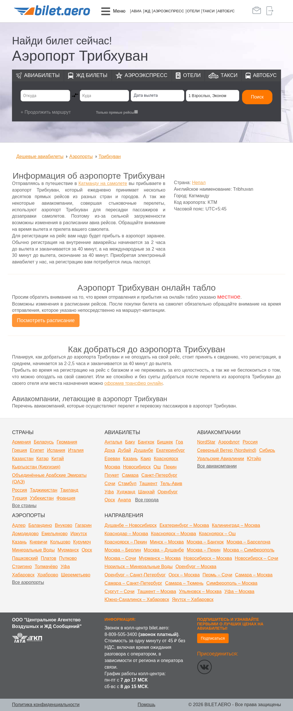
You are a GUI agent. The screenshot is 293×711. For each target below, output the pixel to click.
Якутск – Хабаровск (192, 599)
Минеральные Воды (33, 549)
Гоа (179, 442)
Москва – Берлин (122, 549)
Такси (209, 11)
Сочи (109, 483)
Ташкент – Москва (156, 591)
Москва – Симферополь (248, 549)
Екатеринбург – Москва (184, 525)
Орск (109, 499)
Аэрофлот (229, 442)
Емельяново (54, 533)
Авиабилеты (42, 75)
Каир (145, 458)
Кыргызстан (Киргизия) (36, 466)
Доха (109, 450)
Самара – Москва (254, 574)
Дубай (124, 450)
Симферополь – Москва (232, 583)
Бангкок (146, 442)
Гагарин (83, 525)
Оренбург (168, 491)
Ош (157, 466)
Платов (48, 558)
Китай (58, 458)
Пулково (68, 558)
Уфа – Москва (239, 591)
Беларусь (44, 442)
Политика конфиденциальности (46, 704)
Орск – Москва (184, 574)
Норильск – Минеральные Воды (138, 566)
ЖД (147, 11)
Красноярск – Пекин (125, 541)
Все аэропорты (28, 582)
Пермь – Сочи (217, 574)
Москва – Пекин (204, 549)
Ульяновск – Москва (200, 591)
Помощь (146, 704)
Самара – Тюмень (184, 583)
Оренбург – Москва (195, 566)
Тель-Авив (171, 483)
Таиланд (69, 490)
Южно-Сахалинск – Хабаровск (136, 599)
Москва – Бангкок (205, 541)
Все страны (24, 505)
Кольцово (60, 541)
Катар (42, 458)
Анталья (113, 442)
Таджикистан (43, 490)
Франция (65, 498)
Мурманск (68, 549)
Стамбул (127, 483)
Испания (56, 450)
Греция (19, 450)
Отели (193, 11)
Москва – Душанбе (164, 549)
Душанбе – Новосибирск (130, 525)
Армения (21, 442)
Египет (37, 450)
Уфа (109, 491)
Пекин (170, 466)
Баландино (40, 525)
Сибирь (267, 450)
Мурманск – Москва (160, 558)
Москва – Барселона (248, 541)
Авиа (136, 11)
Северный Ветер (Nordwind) (226, 450)
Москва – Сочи (120, 558)
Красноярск (166, 458)
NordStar (206, 442)
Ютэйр (254, 458)
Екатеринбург (170, 450)
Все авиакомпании (217, 466)
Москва (112, 466)
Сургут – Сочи (119, 591)
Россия (19, 490)
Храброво (47, 574)
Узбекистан (42, 498)
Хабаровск (23, 574)
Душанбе (143, 450)
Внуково (63, 525)
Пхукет (111, 475)
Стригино (22, 566)
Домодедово (25, 533)
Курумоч (82, 541)
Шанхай (146, 491)
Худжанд (126, 491)
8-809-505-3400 (120, 634)
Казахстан (22, 458)
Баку (130, 442)
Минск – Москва (167, 541)
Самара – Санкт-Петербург (133, 583)
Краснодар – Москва (126, 533)
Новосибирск (137, 466)
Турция (19, 498)
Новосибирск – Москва (208, 558)
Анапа (124, 499)
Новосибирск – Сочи (256, 558)
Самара (130, 475)
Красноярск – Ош (217, 533)
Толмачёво (46, 566)
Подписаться (213, 638)
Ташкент (148, 483)
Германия (67, 442)
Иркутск (78, 533)
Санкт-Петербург (159, 475)
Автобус (226, 11)
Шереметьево (75, 574)
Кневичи (38, 541)
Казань (130, 458)
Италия (76, 450)
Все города (147, 499)
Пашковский (25, 558)
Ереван (112, 458)
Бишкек (165, 442)
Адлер (18, 525)
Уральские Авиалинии (220, 458)
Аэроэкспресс (168, 11)
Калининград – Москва (236, 525)
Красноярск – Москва (173, 533)
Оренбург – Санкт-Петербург (135, 574)
